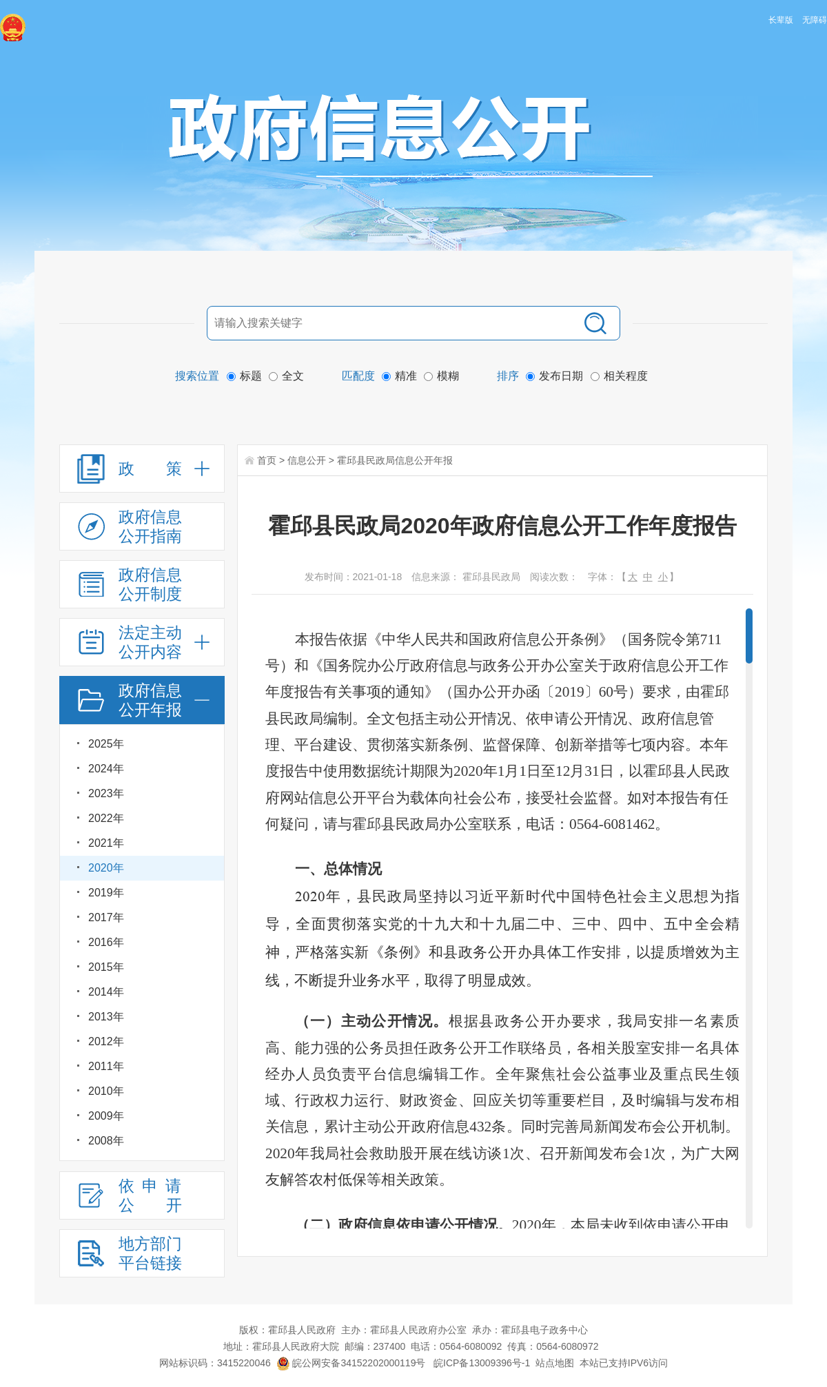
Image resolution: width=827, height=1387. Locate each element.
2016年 (106, 942)
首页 (266, 460)
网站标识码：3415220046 (215, 1362)
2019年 (106, 892)
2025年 (106, 744)
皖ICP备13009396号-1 (481, 1362)
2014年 (106, 992)
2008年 (106, 1141)
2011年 (106, 1066)
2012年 (106, 1041)
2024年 (106, 768)
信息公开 (306, 460)
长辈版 (780, 20)
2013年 (106, 1017)
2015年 (106, 967)
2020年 (106, 868)
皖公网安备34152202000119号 (351, 1362)
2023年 (106, 793)
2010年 (106, 1091)
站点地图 (554, 1362)
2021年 (106, 843)
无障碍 (814, 20)
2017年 (106, 917)
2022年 (106, 818)
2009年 (106, 1116)
